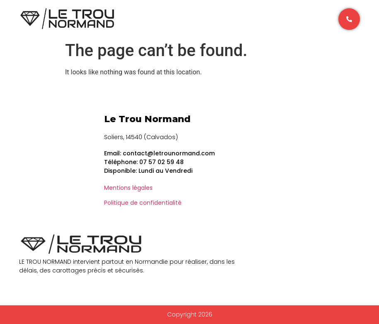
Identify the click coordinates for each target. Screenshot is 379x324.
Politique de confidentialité (143, 203)
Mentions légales (128, 188)
